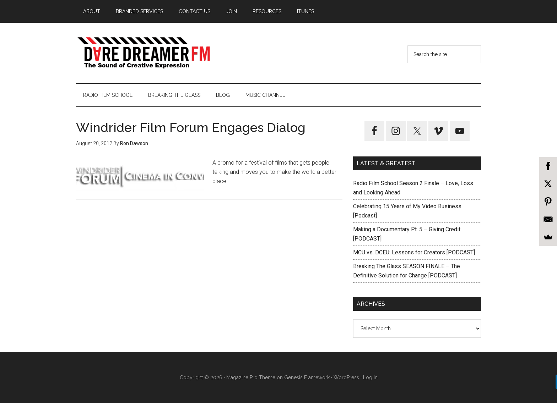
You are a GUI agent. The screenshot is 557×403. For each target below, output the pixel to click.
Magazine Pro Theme (250, 377)
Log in (370, 377)
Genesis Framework (307, 377)
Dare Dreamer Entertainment (143, 53)
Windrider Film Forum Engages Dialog (190, 127)
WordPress (346, 377)
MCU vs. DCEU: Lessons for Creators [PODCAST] (414, 252)
